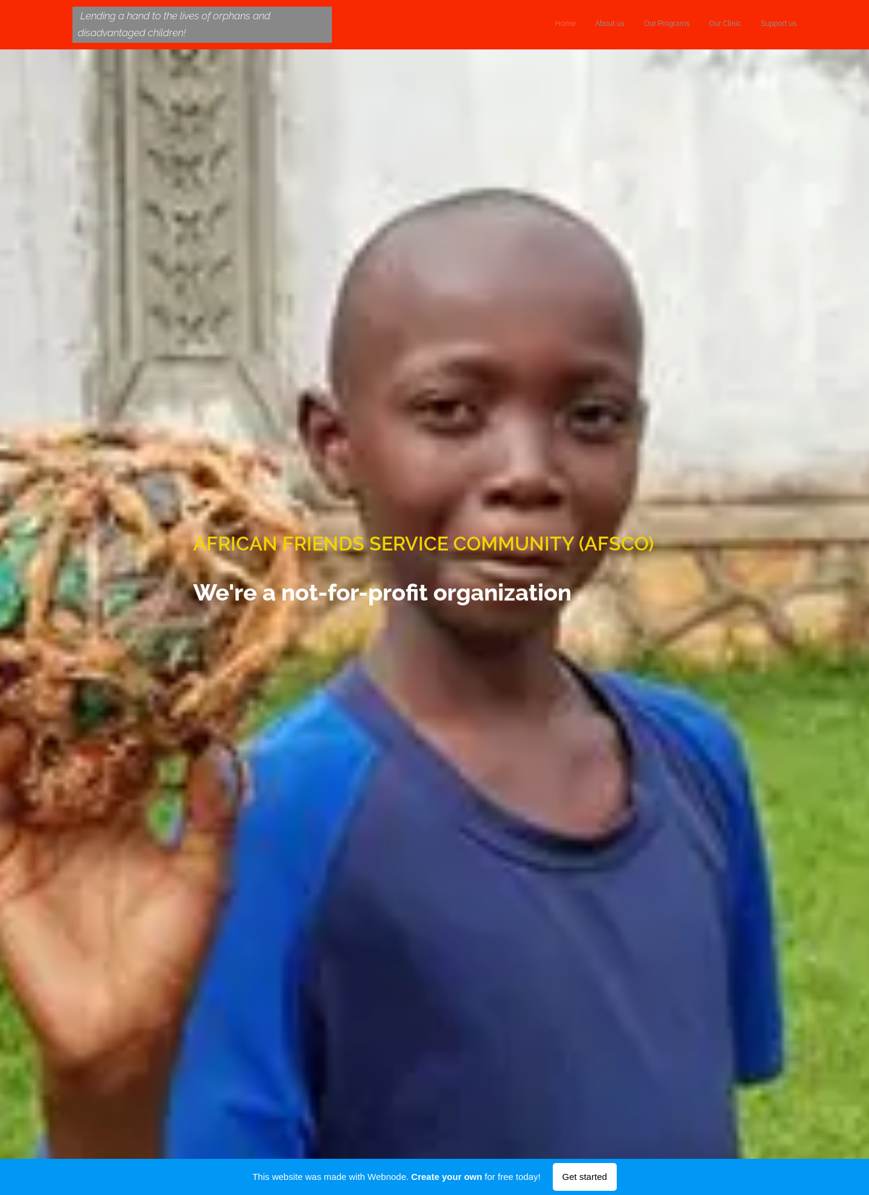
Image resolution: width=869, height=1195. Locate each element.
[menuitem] (722, 25)
